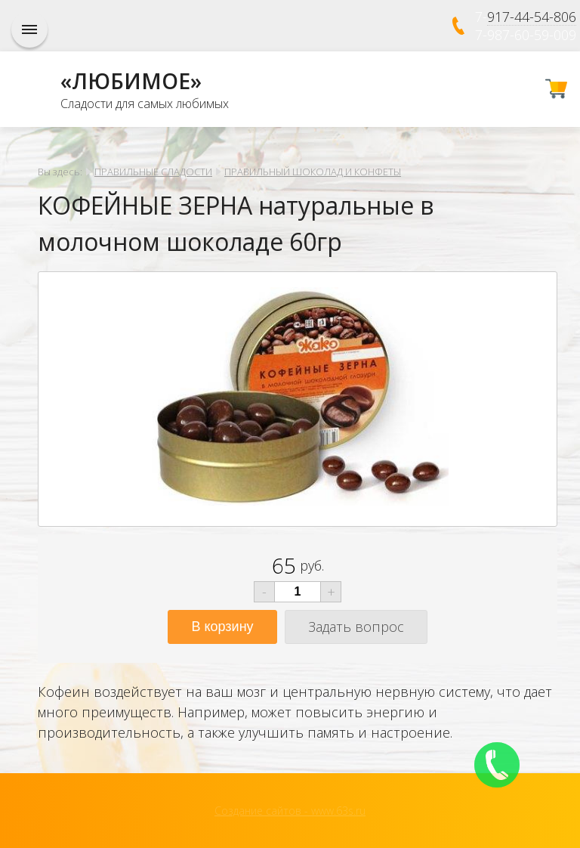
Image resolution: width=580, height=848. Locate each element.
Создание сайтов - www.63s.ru (290, 810)
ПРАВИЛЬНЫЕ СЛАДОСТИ (153, 171)
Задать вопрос (356, 626)
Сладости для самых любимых (144, 103)
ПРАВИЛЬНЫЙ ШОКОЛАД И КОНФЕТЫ (312, 171)
